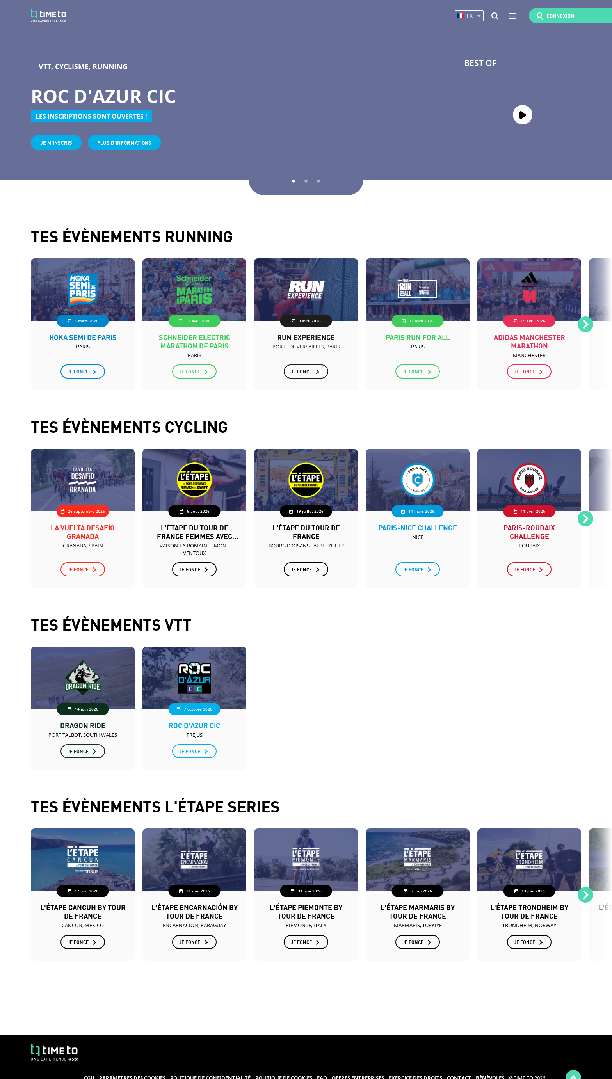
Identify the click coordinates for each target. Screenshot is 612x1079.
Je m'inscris (56, 142)
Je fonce (78, 371)
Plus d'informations (124, 142)
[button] (469, 15)
